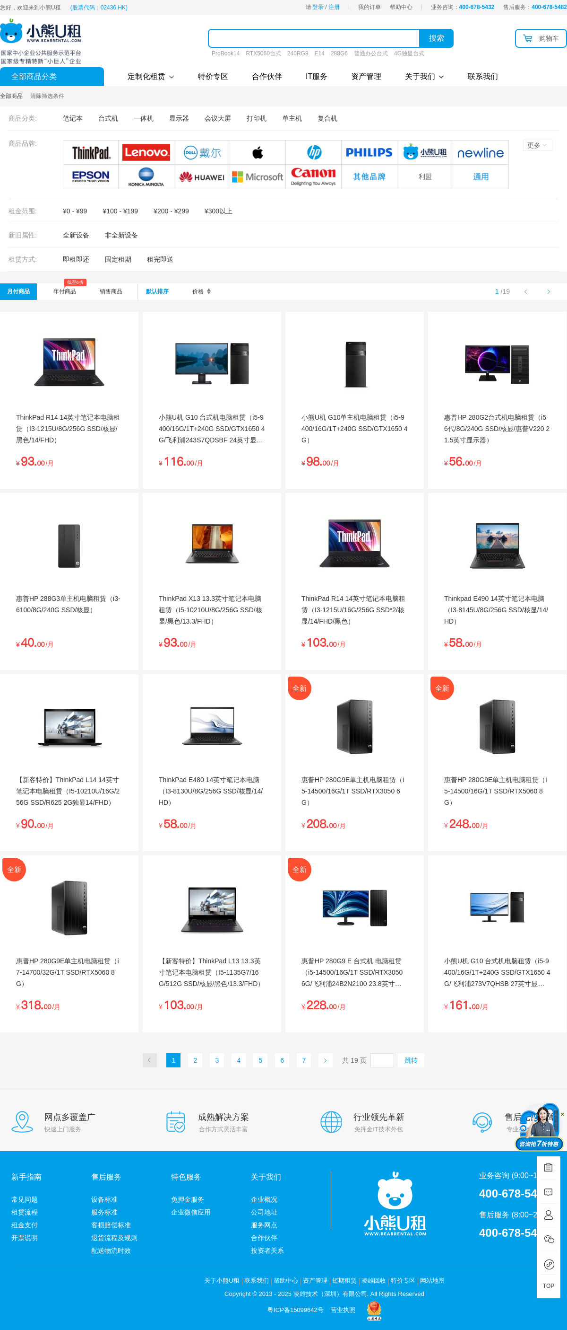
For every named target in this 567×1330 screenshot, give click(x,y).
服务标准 (104, 1212)
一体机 (144, 118)
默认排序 (157, 291)
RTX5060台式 (263, 53)
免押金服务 (187, 1199)
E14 (320, 53)
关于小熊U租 (221, 1280)
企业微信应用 (191, 1212)
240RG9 (298, 53)
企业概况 (264, 1199)
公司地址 (264, 1212)
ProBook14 (226, 53)
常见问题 (24, 1199)
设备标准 (104, 1199)
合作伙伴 (267, 76)
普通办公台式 (371, 53)
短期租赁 (344, 1280)
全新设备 (76, 235)
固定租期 (118, 259)
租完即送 (160, 259)
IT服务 (316, 76)
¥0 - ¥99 (75, 211)
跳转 (411, 1060)
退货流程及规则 (114, 1238)
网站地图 (432, 1280)
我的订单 (369, 7)
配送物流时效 (111, 1250)
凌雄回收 (373, 1280)
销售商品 (111, 291)
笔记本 (73, 118)
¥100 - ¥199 (120, 211)
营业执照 (343, 1309)
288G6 (339, 53)
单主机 (292, 118)
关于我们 (424, 76)
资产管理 (366, 76)
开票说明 (24, 1238)
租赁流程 (24, 1212)
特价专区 (213, 76)
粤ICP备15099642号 (295, 1309)
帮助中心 (401, 7)
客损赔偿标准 (111, 1225)
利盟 (425, 176)
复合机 (327, 118)
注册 (334, 7)
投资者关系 (267, 1250)
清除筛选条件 (47, 96)
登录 (318, 7)
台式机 (108, 118)
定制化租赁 (151, 76)
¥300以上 (218, 211)
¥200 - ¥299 (171, 211)
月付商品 (18, 291)
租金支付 (24, 1225)
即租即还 (76, 259)
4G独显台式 (409, 53)
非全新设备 (121, 235)
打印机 (256, 118)
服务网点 (264, 1225)
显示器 (179, 118)
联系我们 (483, 76)
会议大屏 (218, 118)
